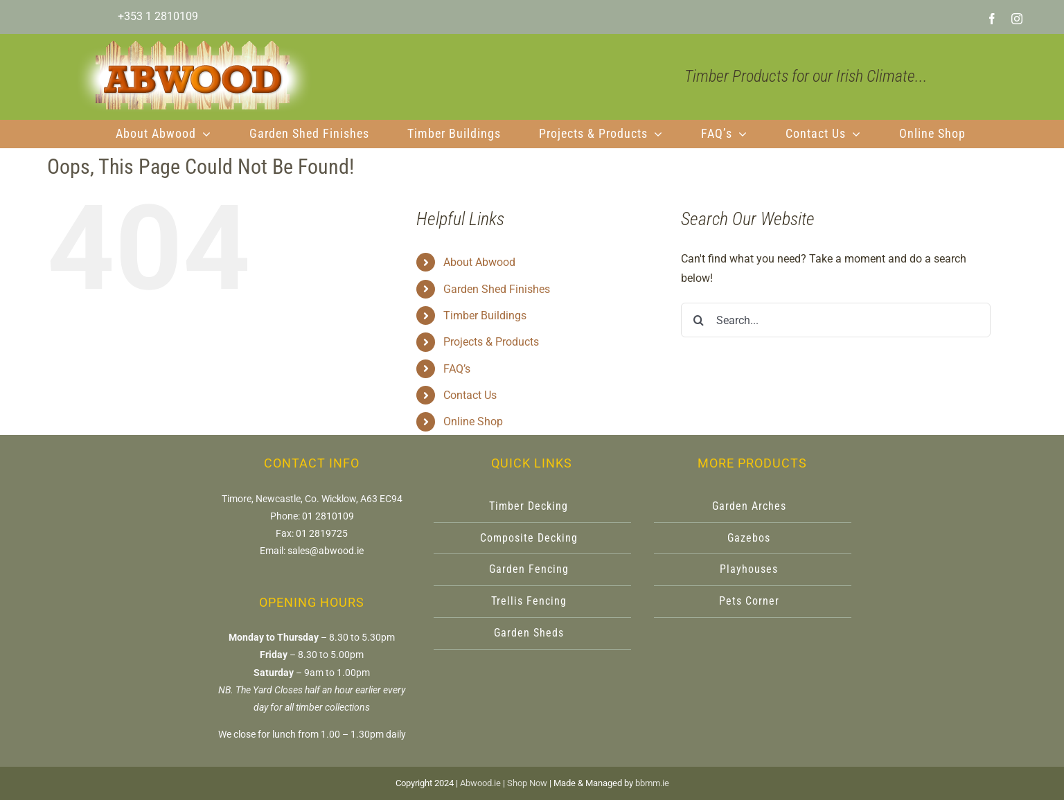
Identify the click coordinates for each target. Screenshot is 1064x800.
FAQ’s (456, 368)
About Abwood (479, 262)
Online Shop (473, 421)
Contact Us (470, 395)
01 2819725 (322, 533)
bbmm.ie (652, 783)
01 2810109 (328, 516)
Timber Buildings (484, 315)
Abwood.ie (480, 783)
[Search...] (836, 320)
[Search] (698, 320)
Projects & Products (491, 341)
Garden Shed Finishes (496, 289)
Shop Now (527, 783)
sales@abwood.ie (325, 550)
